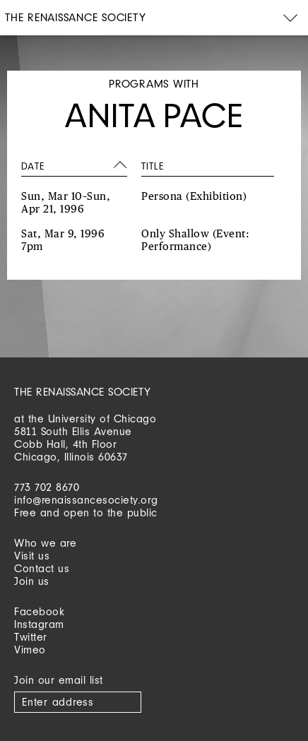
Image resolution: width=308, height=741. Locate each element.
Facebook (39, 611)
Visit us (31, 555)
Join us (31, 581)
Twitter (30, 637)
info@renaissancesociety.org (86, 499)
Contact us (41, 568)
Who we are (45, 543)
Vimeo (30, 649)
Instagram (39, 624)
